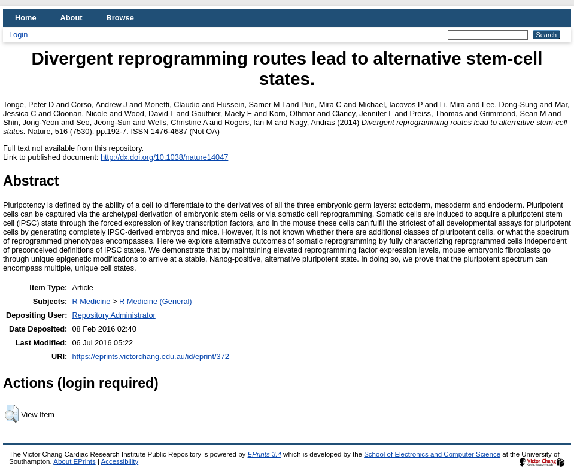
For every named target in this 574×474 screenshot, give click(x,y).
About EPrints (74, 461)
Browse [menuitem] (120, 17)
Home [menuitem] (26, 17)
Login (18, 34)
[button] (12, 414)
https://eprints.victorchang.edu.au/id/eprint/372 (150, 356)
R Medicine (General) (155, 301)
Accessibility (119, 461)
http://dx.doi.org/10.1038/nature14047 (164, 157)
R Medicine (91, 301)
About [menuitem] (71, 17)
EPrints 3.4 (264, 454)
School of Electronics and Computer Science (432, 454)
